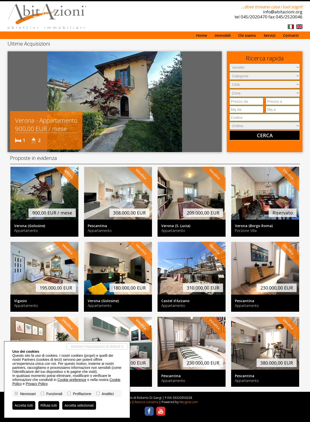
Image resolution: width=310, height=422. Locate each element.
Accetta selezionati (79, 405)
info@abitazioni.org (282, 12)
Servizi (269, 35)
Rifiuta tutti (49, 405)
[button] (12, 102)
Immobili (223, 35)
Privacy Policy (36, 384)
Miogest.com (188, 402)
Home (201, 35)
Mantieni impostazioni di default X (97, 346)
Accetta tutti (24, 405)
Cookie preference (71, 380)
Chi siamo (247, 35)
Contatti (291, 35)
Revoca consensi (146, 402)
